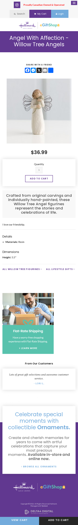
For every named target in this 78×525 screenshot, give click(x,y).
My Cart (40, 13)
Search (19, 13)
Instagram (17, 5)
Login (60, 13)
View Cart (19, 520)
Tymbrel (45, 506)
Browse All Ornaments (40, 466)
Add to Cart (58, 520)
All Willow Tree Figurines (21, 269)
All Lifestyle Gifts (59, 269)
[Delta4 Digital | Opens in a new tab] (39, 513)
